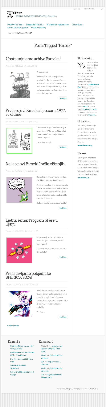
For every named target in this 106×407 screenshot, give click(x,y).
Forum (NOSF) (38, 27)
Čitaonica (77, 25)
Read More (62, 98)
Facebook (86, 109)
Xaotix (43, 355)
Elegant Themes (72, 389)
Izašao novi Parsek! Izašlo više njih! (36, 163)
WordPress (94, 389)
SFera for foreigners (17, 27)
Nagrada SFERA (34, 25)
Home (10, 33)
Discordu (91, 115)
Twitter (94, 109)
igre (42, 362)
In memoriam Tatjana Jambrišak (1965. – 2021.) (51, 348)
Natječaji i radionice (57, 25)
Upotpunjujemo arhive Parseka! (33, 58)
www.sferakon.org (85, 145)
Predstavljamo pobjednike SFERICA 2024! (28, 275)
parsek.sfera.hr (83, 178)
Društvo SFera (14, 25)
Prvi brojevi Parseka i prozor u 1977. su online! (36, 112)
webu (85, 106)
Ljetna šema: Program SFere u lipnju (32, 222)
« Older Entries (13, 326)
